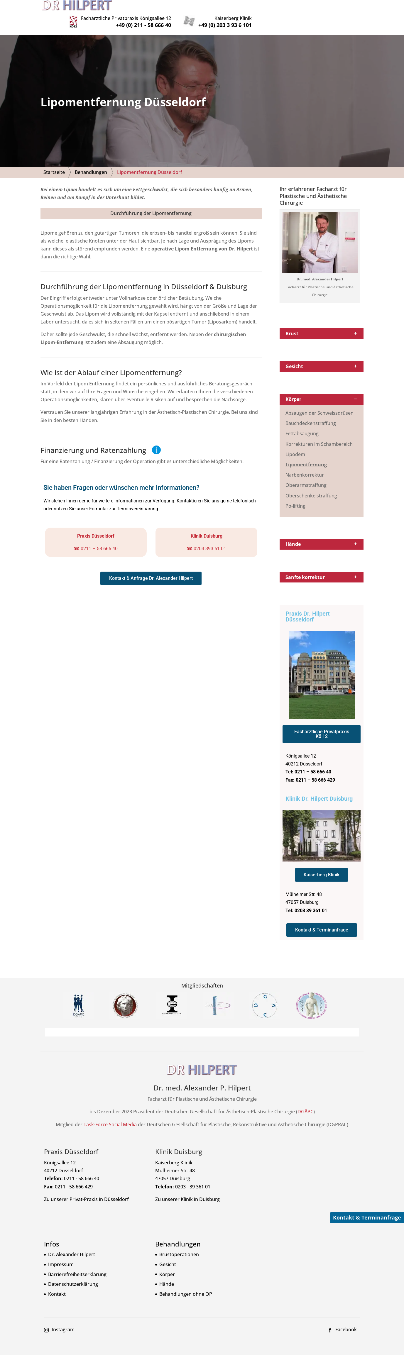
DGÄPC (305, 1103)
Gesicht (167, 1255)
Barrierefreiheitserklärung (77, 1265)
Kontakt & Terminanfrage (367, 1217)
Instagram (63, 1320)
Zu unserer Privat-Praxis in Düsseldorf (86, 1190)
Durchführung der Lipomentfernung (151, 204)
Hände (166, 1275)
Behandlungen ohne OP (185, 1285)
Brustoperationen (179, 1246)
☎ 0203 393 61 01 (206, 540)
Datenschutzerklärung (73, 1275)
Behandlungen (91, 163)
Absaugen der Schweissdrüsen (319, 404)
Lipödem (295, 445)
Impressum (61, 1255)
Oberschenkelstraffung (311, 487)
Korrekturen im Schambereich (319, 435)
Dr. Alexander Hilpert (71, 1246)
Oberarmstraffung (306, 476)
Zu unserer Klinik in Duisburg (187, 1190)
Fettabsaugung (302, 425)
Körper (167, 1265)
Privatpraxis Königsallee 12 (223, 7)
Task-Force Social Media (110, 1115)
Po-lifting (295, 497)
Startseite (54, 163)
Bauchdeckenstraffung (310, 414)
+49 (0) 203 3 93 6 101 (322, 13)
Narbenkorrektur (304, 466)
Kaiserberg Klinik (330, 7)
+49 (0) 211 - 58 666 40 (240, 13)
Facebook (346, 1320)
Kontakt (57, 1285)
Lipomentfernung (306, 456)
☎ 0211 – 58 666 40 (96, 540)
